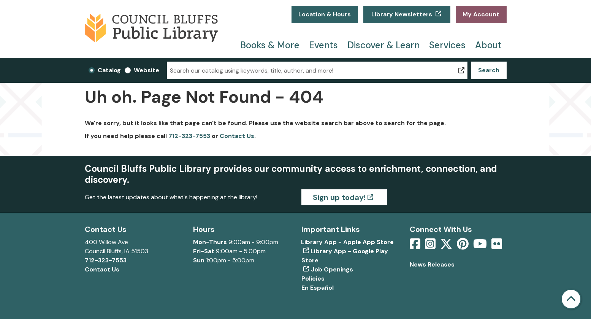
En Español (317, 288)
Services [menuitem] (447, 45)
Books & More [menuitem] (269, 45)
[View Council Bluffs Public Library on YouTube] (480, 246)
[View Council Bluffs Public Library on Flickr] (496, 246)
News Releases (432, 264)
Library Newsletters (402, 14)
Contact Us (237, 136)
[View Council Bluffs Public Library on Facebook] (416, 246)
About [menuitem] (488, 45)
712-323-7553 (189, 136)
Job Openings (332, 269)
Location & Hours (324, 14)
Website (146, 70)
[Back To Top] (571, 299)
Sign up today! (339, 197)
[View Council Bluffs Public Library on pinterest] (463, 246)
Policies (313, 278)
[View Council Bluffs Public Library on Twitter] (447, 246)
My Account (481, 14)
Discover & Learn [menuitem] (383, 45)
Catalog (109, 70)
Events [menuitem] (323, 45)
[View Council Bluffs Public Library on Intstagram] (431, 246)
